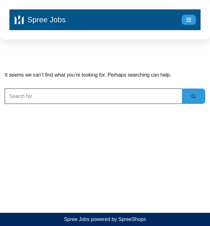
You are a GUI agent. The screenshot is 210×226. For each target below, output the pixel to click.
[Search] (93, 96)
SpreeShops (132, 219)
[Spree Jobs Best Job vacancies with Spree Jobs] (39, 20)
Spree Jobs (76, 219)
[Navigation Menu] (189, 20)
